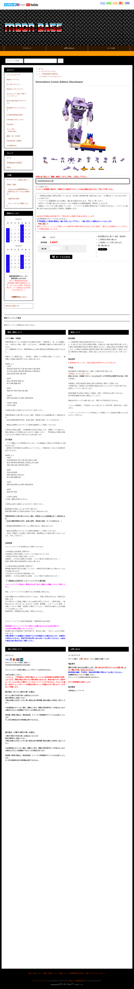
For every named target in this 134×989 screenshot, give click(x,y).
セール (9, 158)
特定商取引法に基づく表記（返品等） (112, 236)
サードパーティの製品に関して (18, 180)
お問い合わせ (67, 48)
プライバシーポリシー (98, 973)
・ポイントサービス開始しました (18, 205)
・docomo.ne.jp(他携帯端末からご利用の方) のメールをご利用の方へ (18, 191)
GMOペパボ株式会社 (76, 981)
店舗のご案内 (11, 184)
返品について (64, 973)
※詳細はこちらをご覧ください (79, 374)
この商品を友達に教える (107, 239)
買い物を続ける (104, 245)
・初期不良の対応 (13, 199)
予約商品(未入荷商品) (14, 163)
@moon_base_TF (12, 306)
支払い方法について (35, 973)
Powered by (67, 984)
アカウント (25, 48)
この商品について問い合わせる (110, 242)
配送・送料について (51, 973)
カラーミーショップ (40, 981)
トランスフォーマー (48, 71)
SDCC (9, 167)
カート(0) (109, 48)
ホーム (41, 69)
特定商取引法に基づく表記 (79, 973)
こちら (80, 675)
